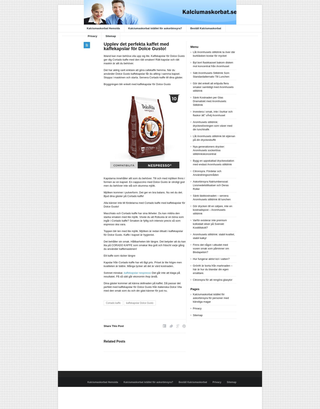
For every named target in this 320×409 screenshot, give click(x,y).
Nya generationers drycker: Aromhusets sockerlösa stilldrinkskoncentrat (209, 150)
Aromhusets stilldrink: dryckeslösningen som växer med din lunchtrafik (212, 126)
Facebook (164, 326)
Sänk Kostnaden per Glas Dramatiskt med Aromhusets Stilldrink (209, 101)
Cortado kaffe (113, 303)
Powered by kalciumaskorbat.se (101, 391)
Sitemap (111, 36)
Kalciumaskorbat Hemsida (103, 28)
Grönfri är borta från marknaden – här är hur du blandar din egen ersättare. (212, 269)
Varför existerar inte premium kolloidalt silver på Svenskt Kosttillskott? (210, 224)
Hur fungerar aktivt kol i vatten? (211, 258)
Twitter (171, 326)
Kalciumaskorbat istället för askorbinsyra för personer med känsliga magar (211, 298)
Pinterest (184, 326)
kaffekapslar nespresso (137, 272)
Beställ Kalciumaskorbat (205, 28)
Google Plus (177, 326)
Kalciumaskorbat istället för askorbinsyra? (155, 28)
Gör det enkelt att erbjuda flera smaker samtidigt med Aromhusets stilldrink (213, 87)
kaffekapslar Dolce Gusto (139, 303)
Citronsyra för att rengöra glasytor (212, 279)
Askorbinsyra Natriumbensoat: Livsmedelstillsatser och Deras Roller (211, 185)
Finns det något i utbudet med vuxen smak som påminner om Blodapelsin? (211, 248)
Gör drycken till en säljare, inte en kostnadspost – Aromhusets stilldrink (212, 210)
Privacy (92, 36)
